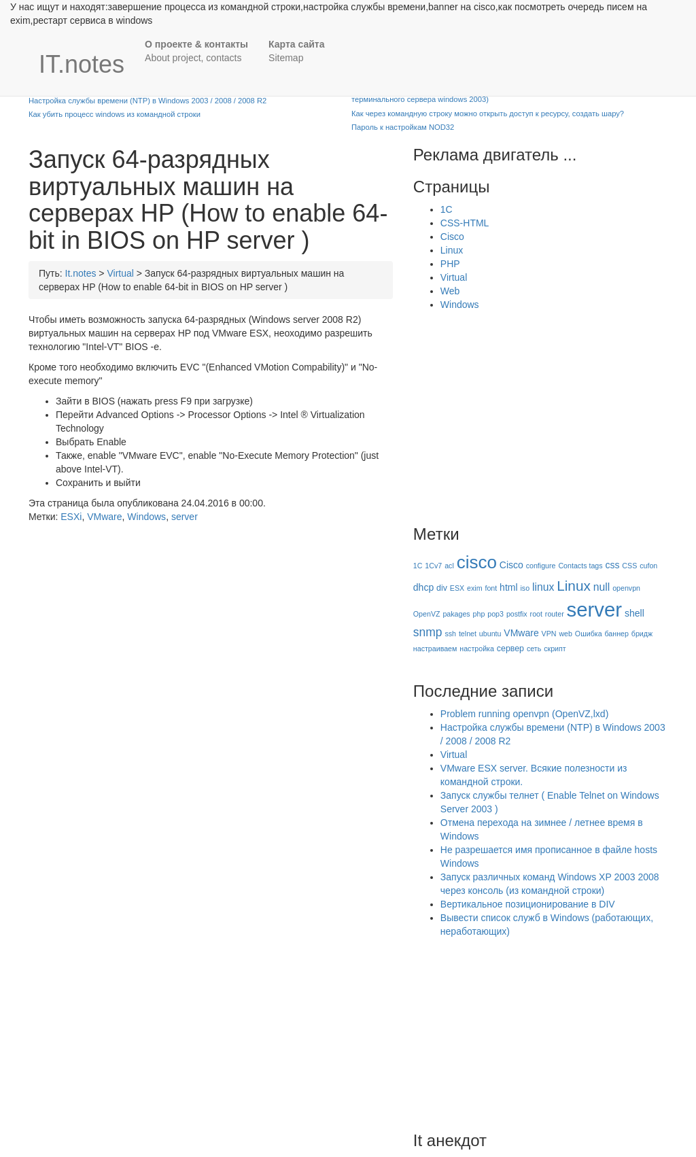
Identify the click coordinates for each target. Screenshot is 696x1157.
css (612, 564)
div (441, 588)
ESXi (71, 516)
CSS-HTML (464, 223)
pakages (456, 614)
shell (634, 613)
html (508, 587)
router (554, 614)
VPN (549, 633)
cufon (648, 566)
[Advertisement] (527, 413)
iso (524, 588)
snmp (427, 632)
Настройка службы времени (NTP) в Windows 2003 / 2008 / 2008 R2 (147, 101)
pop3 (495, 614)
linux (543, 587)
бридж (641, 633)
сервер (510, 648)
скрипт (555, 648)
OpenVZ (426, 614)
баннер (616, 633)
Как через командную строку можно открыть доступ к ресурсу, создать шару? (487, 113)
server (184, 516)
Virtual (120, 273)
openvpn (626, 588)
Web (450, 291)
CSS (629, 566)
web (565, 633)
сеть (534, 648)
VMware (104, 516)
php (479, 614)
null (601, 587)
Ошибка (588, 633)
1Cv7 (433, 566)
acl (449, 566)
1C (446, 209)
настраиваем (435, 648)
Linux (451, 250)
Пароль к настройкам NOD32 (402, 127)
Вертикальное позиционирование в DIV (527, 904)
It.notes (81, 273)
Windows (146, 516)
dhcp (423, 587)
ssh (450, 633)
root (536, 614)
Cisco (452, 236)
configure (541, 566)
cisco (477, 562)
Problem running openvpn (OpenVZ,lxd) (524, 713)
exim (475, 588)
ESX (457, 588)
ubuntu (490, 633)
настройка (476, 648)
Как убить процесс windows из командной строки (115, 114)
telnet (467, 633)
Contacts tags (580, 566)
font (491, 588)
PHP (450, 263)
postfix (516, 614)
